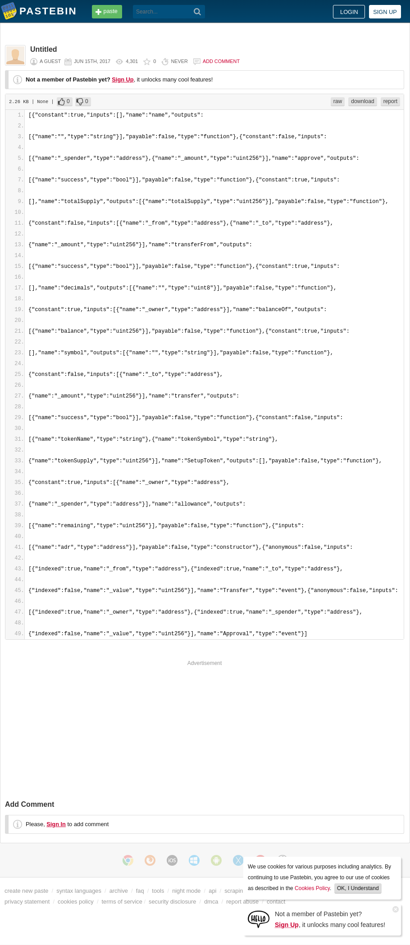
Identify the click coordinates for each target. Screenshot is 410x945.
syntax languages (78, 890)
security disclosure (172, 901)
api (212, 890)
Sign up (385, 12)
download (362, 101)
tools (158, 890)
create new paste (26, 890)
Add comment (221, 61)
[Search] (197, 11)
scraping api (239, 890)
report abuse (242, 901)
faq (140, 890)
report (390, 101)
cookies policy (76, 901)
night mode (186, 890)
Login (349, 12)
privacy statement (27, 901)
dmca (211, 901)
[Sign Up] (258, 918)
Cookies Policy (312, 888)
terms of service (122, 901)
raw (337, 101)
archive (118, 890)
